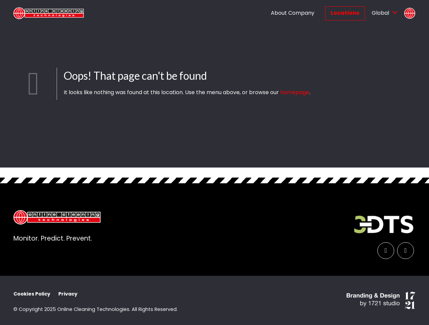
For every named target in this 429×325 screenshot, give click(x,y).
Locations (345, 13)
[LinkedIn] (385, 250)
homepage (294, 92)
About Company (292, 13)
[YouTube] (405, 250)
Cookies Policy (31, 294)
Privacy (67, 294)
